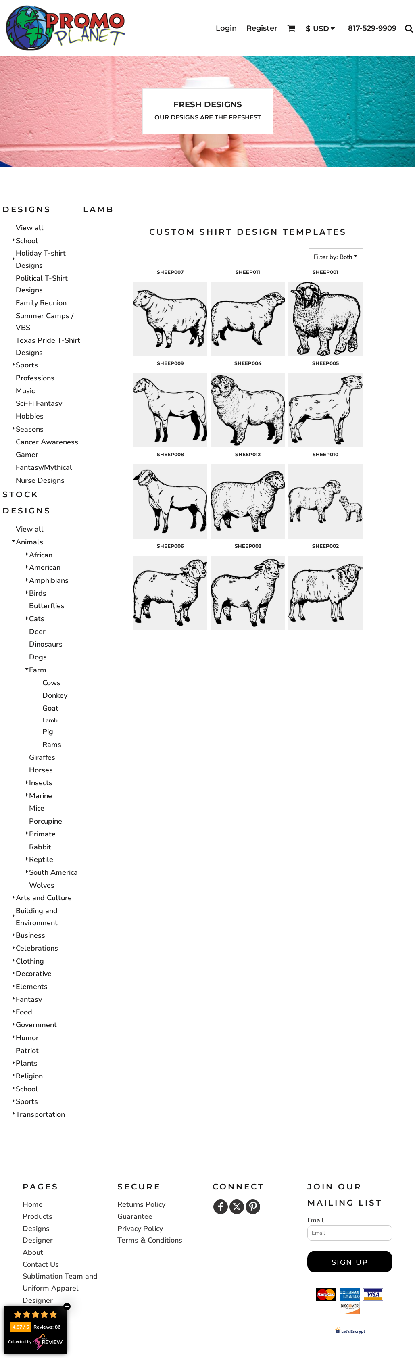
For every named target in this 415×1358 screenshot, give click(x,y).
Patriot (27, 1051)
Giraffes (42, 757)
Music (25, 391)
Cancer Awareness (47, 442)
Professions (35, 378)
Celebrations (37, 948)
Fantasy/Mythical (44, 467)
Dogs (38, 657)
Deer (37, 631)
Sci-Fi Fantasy (39, 403)
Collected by (35, 1342)
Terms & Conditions (149, 1240)
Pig (47, 731)
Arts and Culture (44, 898)
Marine (40, 796)
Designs (36, 1228)
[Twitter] (236, 1206)
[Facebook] (220, 1206)
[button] (291, 28)
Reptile (41, 859)
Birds (37, 593)
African (40, 555)
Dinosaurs (46, 644)
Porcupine (45, 821)
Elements (32, 986)
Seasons (30, 429)
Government (36, 1025)
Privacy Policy (140, 1228)
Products (37, 1216)
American (44, 567)
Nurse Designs (40, 480)
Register (261, 28)
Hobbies (30, 416)
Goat (50, 708)
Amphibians (49, 580)
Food (24, 1012)
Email (315, 1220)
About (33, 1252)
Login (226, 28)
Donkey (54, 695)
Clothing (30, 961)
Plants (27, 1063)
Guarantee (134, 1216)
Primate (42, 834)
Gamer (27, 454)
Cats (36, 619)
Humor (27, 1038)
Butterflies (47, 606)
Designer (38, 1240)
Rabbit (40, 847)
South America (53, 872)
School (27, 241)
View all (30, 228)
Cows (51, 683)
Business (30, 935)
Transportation (40, 1114)
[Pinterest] (253, 1206)
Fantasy (29, 999)
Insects (40, 783)
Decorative (34, 973)
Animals (29, 542)
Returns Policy (141, 1204)
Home (33, 1204)
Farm (37, 670)
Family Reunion (41, 303)
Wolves (41, 885)
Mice (36, 808)
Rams (51, 744)
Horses (41, 770)
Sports (27, 365)
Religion (29, 1076)
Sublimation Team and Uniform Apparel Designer (60, 1288)
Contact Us (41, 1264)
